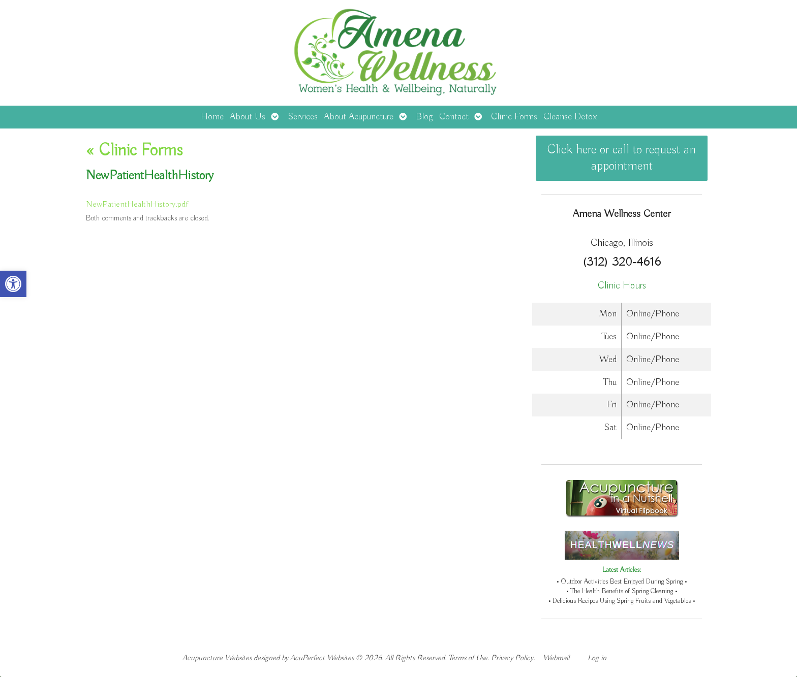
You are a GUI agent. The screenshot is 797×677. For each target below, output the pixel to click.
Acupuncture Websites (217, 658)
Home (212, 117)
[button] (13, 284)
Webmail (556, 658)
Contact (454, 117)
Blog (424, 117)
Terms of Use (467, 658)
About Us (247, 117)
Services (303, 117)
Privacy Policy (512, 658)
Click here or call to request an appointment (621, 158)
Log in (597, 658)
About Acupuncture (358, 117)
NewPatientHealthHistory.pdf (137, 204)
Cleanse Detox (570, 117)
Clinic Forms (514, 117)
